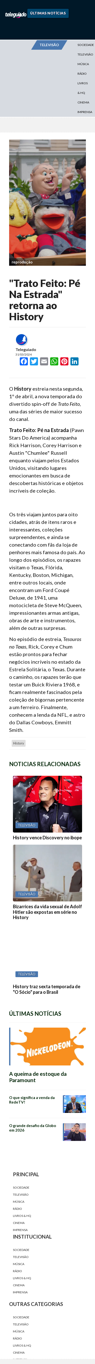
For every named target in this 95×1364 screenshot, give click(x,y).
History (18, 743)
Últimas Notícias (48, 13)
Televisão (21, 1194)
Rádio (82, 73)
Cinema (83, 102)
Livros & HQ (83, 88)
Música (83, 64)
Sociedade (21, 1187)
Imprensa (85, 112)
